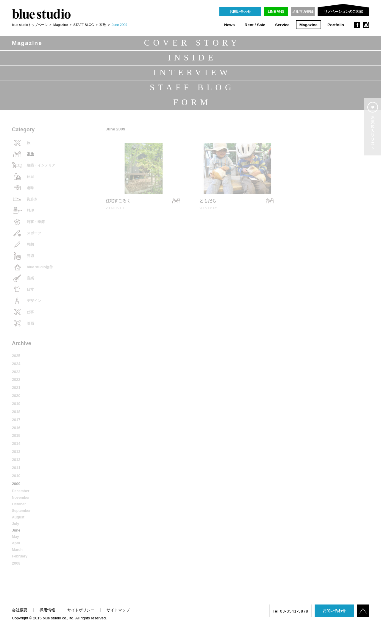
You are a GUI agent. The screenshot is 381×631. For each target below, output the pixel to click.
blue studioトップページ (30, 25)
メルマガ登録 (302, 12)
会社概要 (19, 610)
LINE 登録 (276, 12)
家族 (102, 25)
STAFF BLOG (84, 25)
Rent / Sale (255, 25)
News (229, 25)
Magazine (308, 25)
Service (282, 25)
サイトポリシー (80, 610)
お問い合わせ (240, 12)
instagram (366, 25)
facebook (357, 25)
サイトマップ (118, 610)
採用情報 (47, 610)
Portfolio (335, 25)
